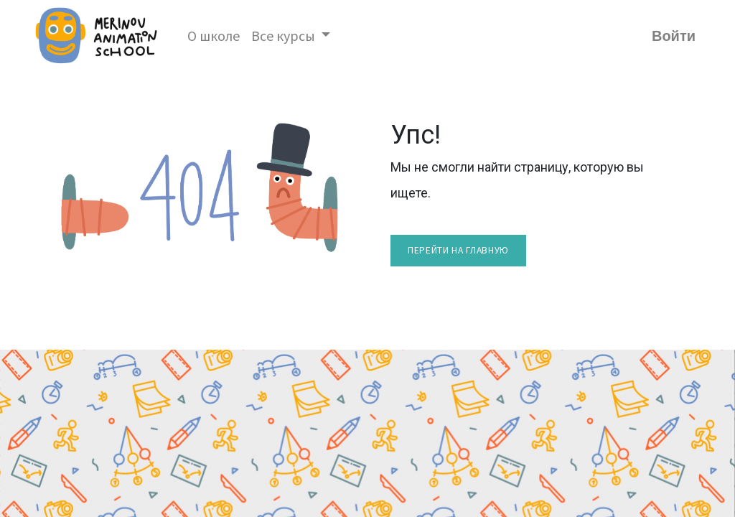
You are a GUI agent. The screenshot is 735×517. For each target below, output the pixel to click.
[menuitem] (213, 35)
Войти (674, 36)
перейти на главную (458, 250)
